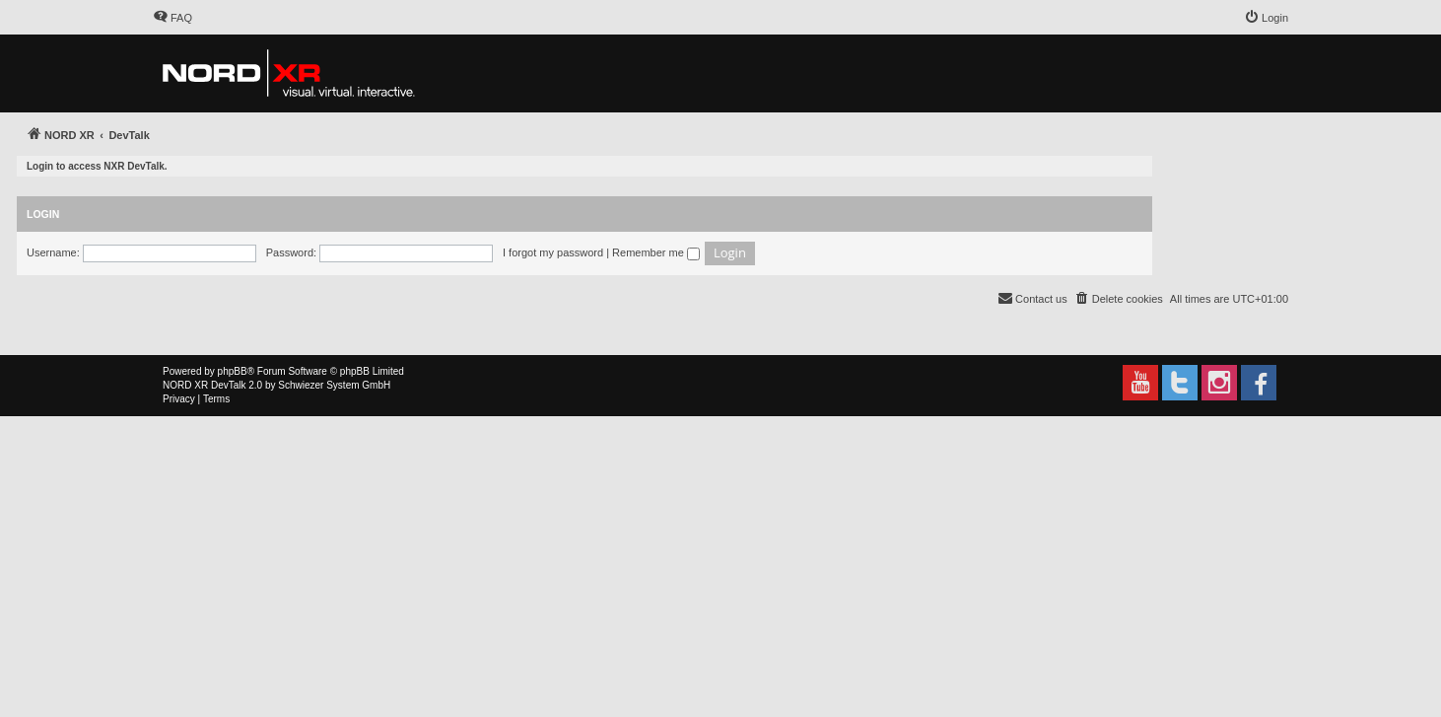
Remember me (656, 252)
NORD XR (185, 385)
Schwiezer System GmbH (334, 385)
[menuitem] (172, 18)
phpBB (232, 371)
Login (43, 214)
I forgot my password (553, 252)
